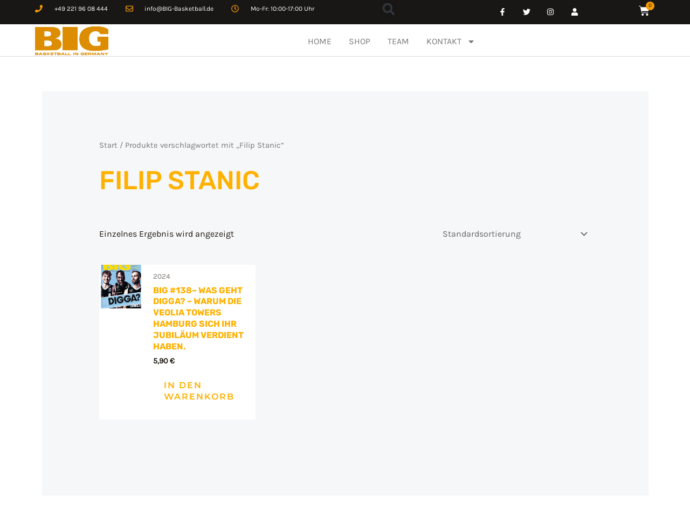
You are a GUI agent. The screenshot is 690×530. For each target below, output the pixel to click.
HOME (320, 41)
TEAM (398, 41)
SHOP (359, 41)
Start (108, 145)
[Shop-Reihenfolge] (513, 233)
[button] (388, 9)
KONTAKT (450, 41)
